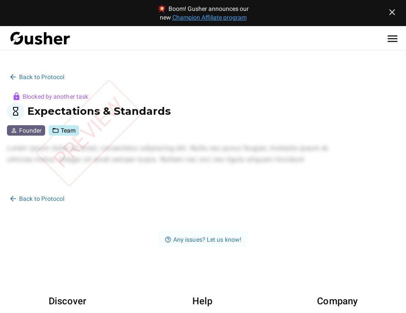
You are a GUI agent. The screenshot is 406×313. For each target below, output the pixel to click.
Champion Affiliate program (209, 17)
